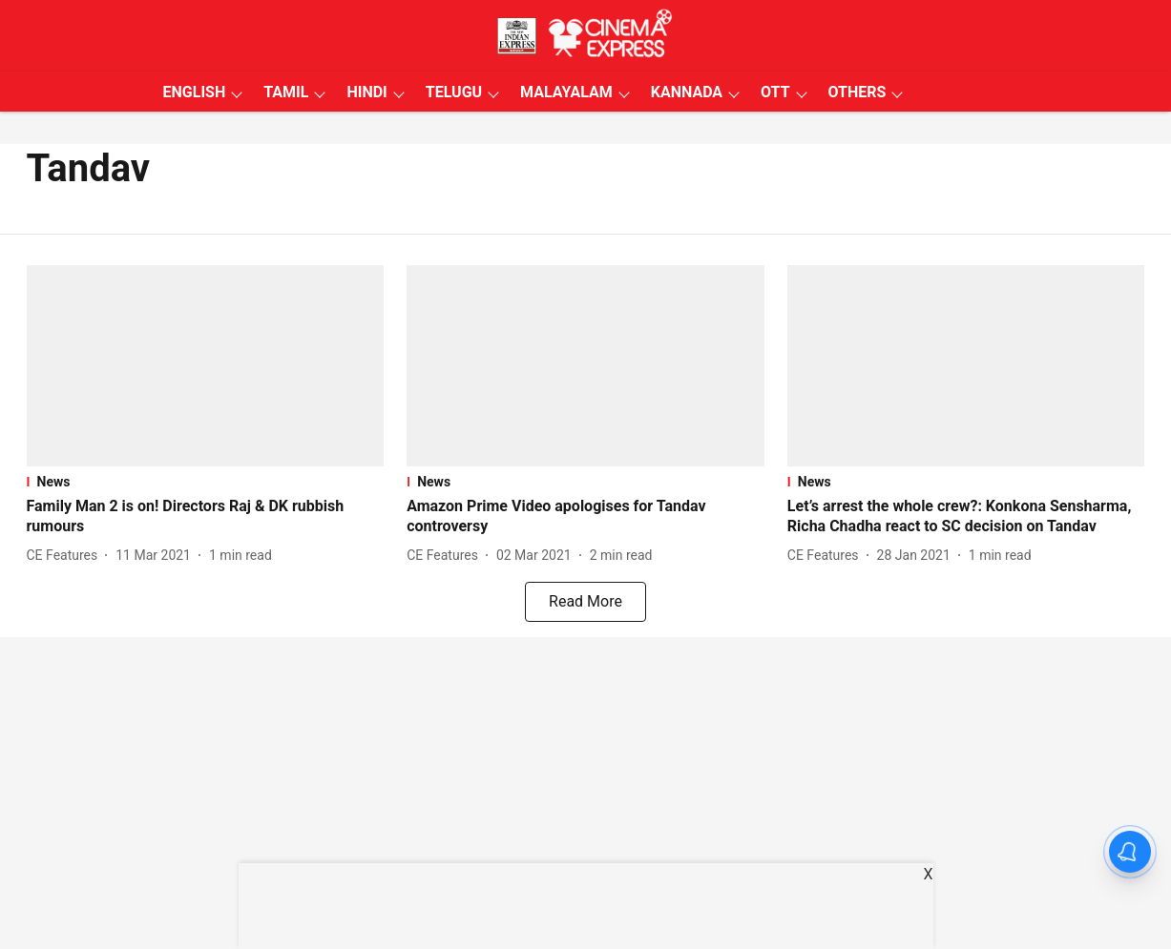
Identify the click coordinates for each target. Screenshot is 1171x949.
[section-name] (206, 481)
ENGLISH (194, 92)
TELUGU (454, 92)
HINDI (366, 92)
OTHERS (857, 92)
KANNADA (686, 92)
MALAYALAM (566, 92)
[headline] (206, 517)
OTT (775, 92)
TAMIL (285, 92)
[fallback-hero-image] (206, 365)
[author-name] (66, 556)
